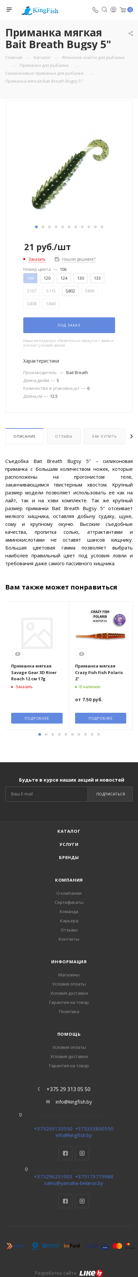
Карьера (69, 921)
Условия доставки (69, 993)
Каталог (69, 831)
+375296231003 (53, 1176)
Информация (69, 962)
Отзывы (63, 436)
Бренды (69, 857)
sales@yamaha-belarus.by (73, 1183)
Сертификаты (69, 902)
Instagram (82, 1153)
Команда (69, 911)
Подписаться (110, 793)
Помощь (69, 1034)
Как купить (104, 436)
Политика (69, 1011)
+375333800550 (94, 1128)
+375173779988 (94, 1176)
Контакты (69, 939)
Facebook (65, 1153)
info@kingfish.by (74, 1101)
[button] (36, 227)
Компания (69, 880)
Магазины (69, 975)
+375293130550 (53, 1128)
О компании (69, 893)
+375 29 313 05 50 (68, 1089)
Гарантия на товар (69, 1002)
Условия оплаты (69, 984)
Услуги (69, 844)
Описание (24, 436)
